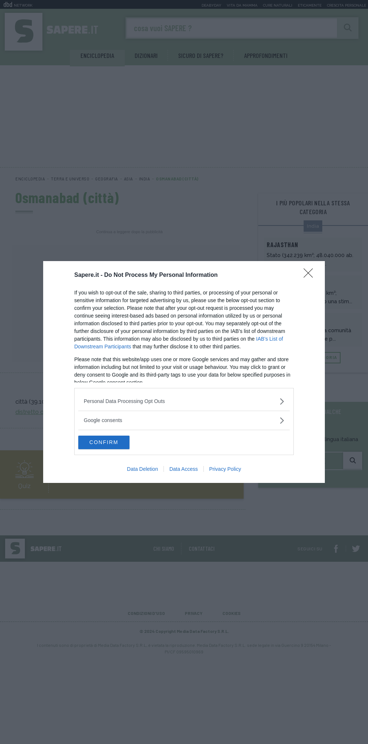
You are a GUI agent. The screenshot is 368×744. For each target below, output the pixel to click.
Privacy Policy (225, 470)
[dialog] (184, 372)
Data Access (183, 470)
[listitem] (184, 401)
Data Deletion (142, 470)
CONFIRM (112, 443)
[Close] (311, 275)
